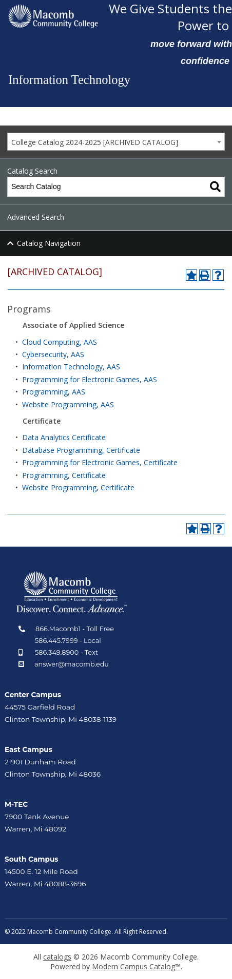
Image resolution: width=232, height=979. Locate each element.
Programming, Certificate (64, 475)
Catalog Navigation (49, 243)
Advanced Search (35, 217)
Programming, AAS (53, 392)
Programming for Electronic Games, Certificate (100, 462)
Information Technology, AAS (71, 366)
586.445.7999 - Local (68, 640)
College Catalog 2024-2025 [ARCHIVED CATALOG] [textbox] (94, 142)
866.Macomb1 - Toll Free (74, 629)
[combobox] (116, 142)
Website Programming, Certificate (78, 487)
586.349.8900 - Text (66, 652)
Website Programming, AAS (68, 404)
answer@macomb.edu (71, 664)
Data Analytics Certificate (64, 437)
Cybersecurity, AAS (53, 354)
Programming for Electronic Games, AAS (89, 379)
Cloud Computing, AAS (59, 342)
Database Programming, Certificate (81, 450)
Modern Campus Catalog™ (136, 966)
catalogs (57, 957)
